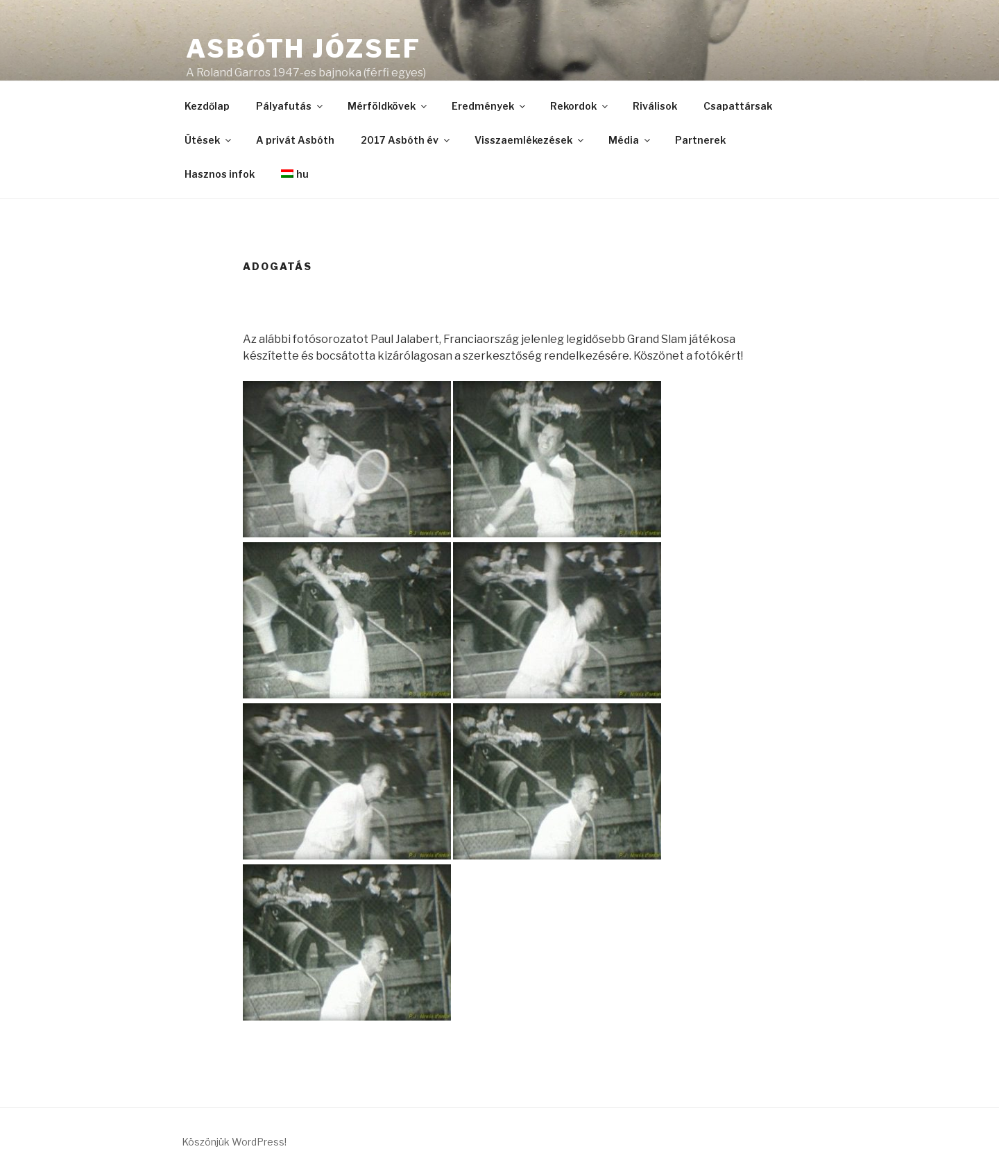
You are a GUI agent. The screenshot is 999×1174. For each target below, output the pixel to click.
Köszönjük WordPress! (234, 1142)
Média (630, 140)
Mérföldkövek (388, 106)
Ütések (209, 140)
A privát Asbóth (295, 140)
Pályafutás (290, 106)
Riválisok (655, 106)
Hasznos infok (220, 174)
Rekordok (580, 106)
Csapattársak (737, 106)
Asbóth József (303, 48)
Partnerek (700, 140)
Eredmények (489, 106)
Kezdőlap (207, 106)
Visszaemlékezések (530, 140)
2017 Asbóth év (406, 140)
